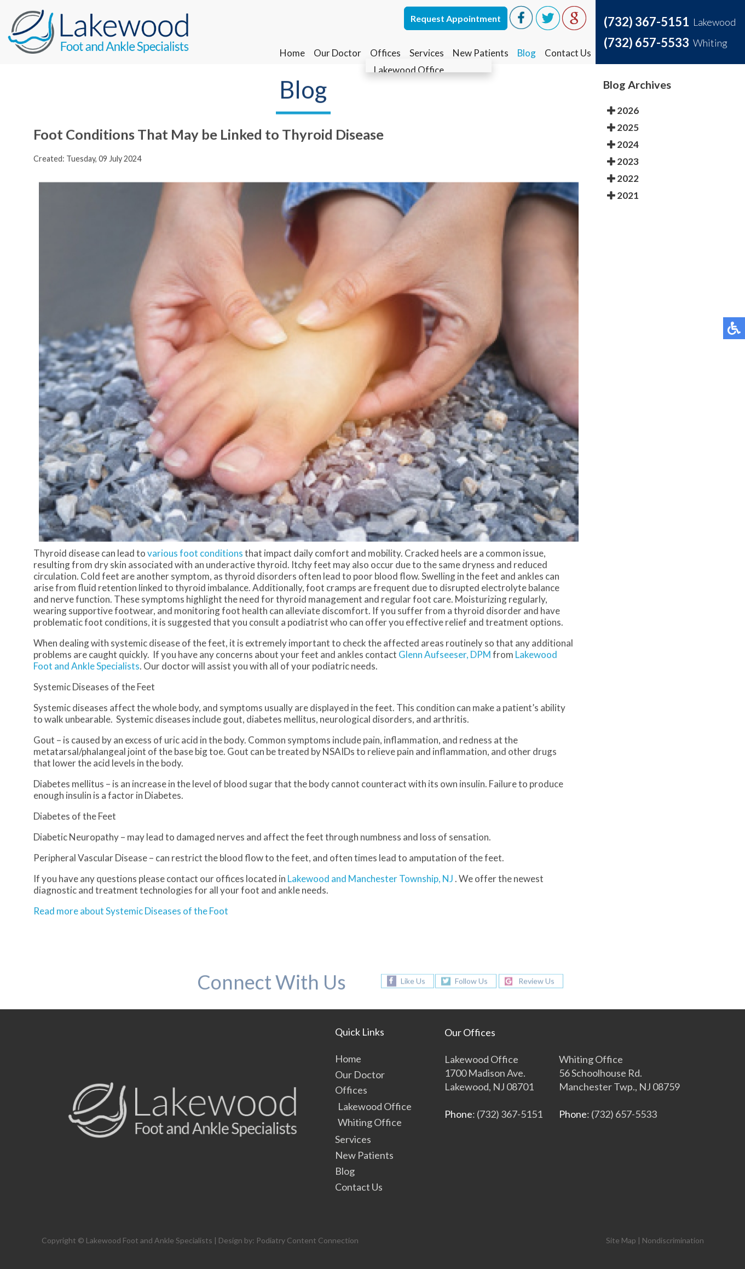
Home (291, 53)
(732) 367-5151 (646, 21)
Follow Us (471, 981)
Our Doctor (337, 53)
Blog (526, 53)
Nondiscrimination (673, 1240)
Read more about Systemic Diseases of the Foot (130, 912)
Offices (384, 53)
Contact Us (568, 53)
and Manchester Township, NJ (392, 880)
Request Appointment (456, 18)
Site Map (621, 1240)
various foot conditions (195, 555)
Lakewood (308, 880)
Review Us (536, 981)
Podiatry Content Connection (307, 1240)
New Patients (480, 53)
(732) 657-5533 (646, 42)
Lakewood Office (375, 1106)
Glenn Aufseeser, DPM (445, 656)
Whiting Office (370, 1122)
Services (426, 53)
